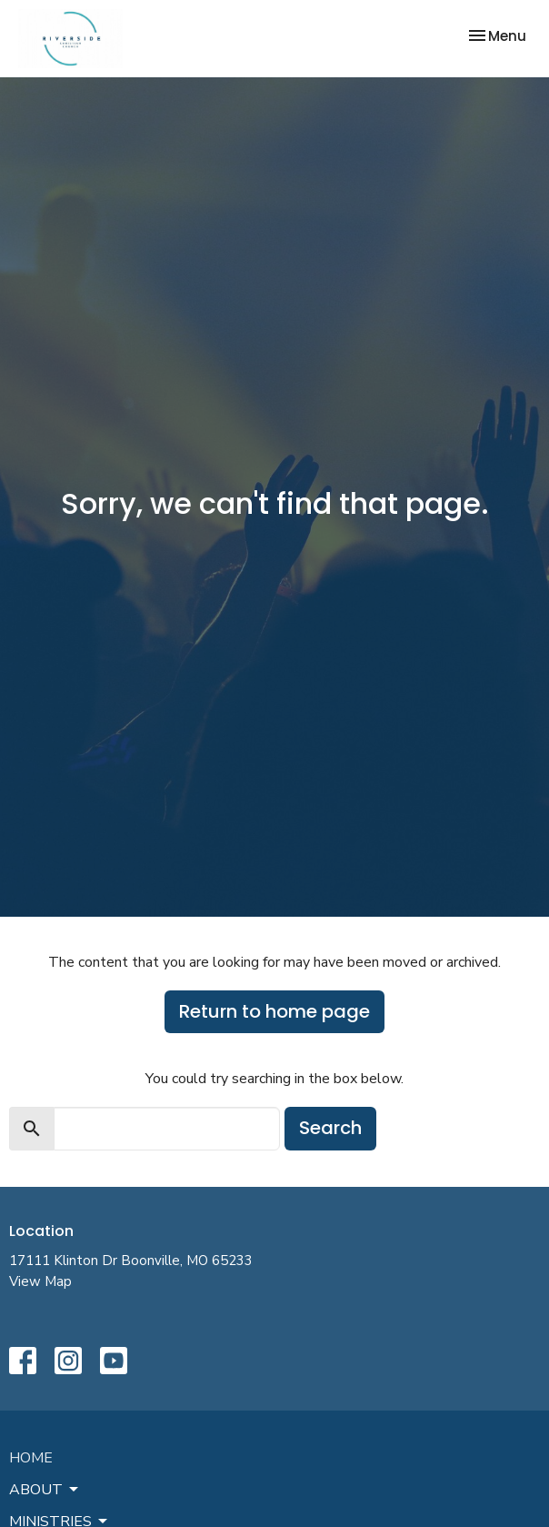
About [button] (45, 1490)
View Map (40, 1281)
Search (330, 1127)
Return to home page (274, 1011)
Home (31, 1458)
